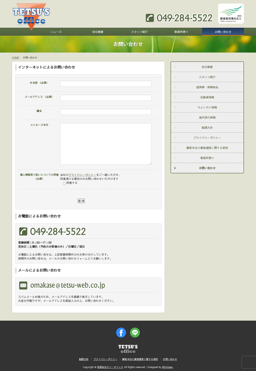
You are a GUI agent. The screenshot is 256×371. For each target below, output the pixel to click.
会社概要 (97, 32)
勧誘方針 (207, 127)
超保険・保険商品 (207, 87)
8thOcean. (167, 367)
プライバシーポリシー (82, 175)
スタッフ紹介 (139, 32)
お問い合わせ (223, 32)
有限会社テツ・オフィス (110, 367)
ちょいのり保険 (207, 107)
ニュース (56, 32)
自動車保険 (207, 97)
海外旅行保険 (207, 117)
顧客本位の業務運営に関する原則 (207, 148)
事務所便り (181, 32)
